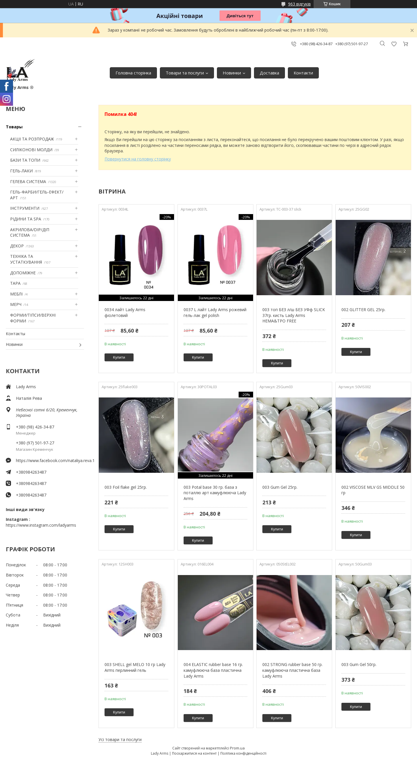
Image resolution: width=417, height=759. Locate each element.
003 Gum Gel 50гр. (358, 664)
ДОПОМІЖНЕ (23, 272)
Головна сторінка (133, 73)
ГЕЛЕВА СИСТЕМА (28, 181)
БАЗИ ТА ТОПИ (25, 160)
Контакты (15, 333)
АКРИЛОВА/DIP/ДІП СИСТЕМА (29, 232)
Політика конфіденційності (243, 753)
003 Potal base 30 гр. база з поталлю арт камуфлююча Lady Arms (215, 492)
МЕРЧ (15, 304)
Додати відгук (394, 43)
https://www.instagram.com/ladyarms (41, 525)
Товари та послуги (185, 73)
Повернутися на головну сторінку (138, 159)
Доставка (269, 73)
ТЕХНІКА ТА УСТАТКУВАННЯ (26, 259)
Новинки (232, 73)
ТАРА (15, 283)
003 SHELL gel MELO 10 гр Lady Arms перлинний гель (135, 667)
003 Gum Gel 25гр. (279, 487)
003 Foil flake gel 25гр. (126, 487)
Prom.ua (237, 748)
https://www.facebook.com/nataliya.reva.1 (50, 460)
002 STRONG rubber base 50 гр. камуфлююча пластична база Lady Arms (292, 670)
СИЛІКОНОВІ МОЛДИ (31, 149)
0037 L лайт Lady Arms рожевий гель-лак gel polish (215, 312)
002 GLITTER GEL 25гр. (363, 309)
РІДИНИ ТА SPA (25, 219)
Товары (14, 126)
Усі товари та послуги (120, 739)
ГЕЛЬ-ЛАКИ (21, 171)
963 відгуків (299, 4)
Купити (119, 357)
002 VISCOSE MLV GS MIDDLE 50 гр (373, 490)
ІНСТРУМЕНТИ (24, 208)
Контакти (303, 73)
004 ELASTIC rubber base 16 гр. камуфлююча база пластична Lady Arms (213, 670)
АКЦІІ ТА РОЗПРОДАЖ (32, 139)
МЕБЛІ (16, 294)
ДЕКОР (17, 246)
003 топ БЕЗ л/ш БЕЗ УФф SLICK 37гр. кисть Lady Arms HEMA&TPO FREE (293, 315)
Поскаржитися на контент (194, 753)
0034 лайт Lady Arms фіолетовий (125, 312)
